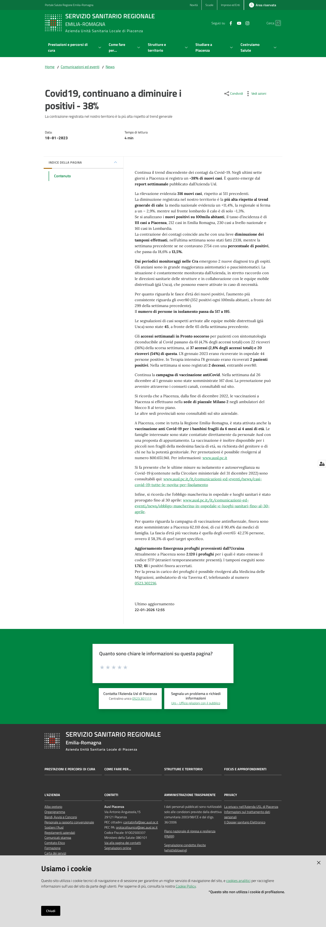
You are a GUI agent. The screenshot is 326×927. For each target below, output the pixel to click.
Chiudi (50, 910)
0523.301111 (142, 698)
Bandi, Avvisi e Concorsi (60, 816)
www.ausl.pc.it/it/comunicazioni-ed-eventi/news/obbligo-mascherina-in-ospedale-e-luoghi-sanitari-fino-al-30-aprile (202, 506)
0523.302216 (145, 583)
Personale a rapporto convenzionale (69, 822)
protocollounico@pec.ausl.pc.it (137, 827)
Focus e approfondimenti (245, 769)
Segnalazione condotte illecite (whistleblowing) (185, 848)
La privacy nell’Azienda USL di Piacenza (251, 806)
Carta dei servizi (55, 853)
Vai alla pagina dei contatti (122, 842)
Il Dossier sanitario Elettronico (244, 822)
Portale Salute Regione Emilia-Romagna (69, 5)
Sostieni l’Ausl (54, 827)
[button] (276, 23)
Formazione (52, 847)
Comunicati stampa (57, 837)
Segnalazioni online (117, 847)
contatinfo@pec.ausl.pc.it (140, 822)
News (110, 67)
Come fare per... (117, 769)
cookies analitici (238, 880)
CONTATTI (111, 794)
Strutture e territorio (183, 769)
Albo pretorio (53, 806)
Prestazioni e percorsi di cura (69, 769)
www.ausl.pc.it (215, 457)
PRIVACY (230, 794)
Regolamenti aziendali (59, 832)
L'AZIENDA (52, 794)
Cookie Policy (186, 886)
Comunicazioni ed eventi (80, 67)
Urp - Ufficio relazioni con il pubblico (195, 703)
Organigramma (54, 811)
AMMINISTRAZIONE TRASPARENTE (190, 794)
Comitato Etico (54, 842)
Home (49, 67)
